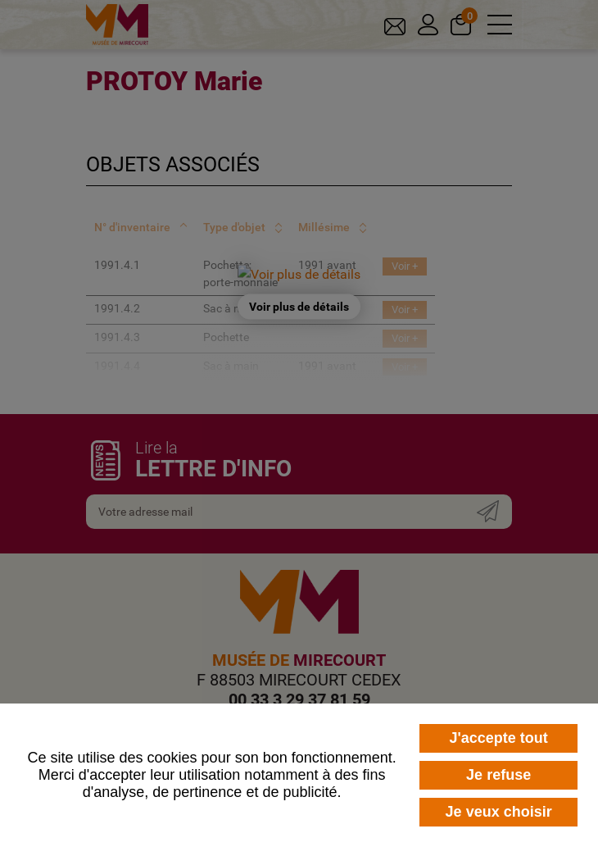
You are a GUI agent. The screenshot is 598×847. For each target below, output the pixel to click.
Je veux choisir (499, 812)
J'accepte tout (498, 738)
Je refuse (498, 775)
